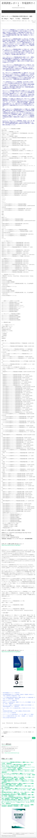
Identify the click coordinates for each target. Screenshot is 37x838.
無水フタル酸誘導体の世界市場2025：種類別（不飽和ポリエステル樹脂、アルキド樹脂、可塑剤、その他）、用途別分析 (18, 784)
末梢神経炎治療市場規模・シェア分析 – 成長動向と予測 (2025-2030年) (16, 711)
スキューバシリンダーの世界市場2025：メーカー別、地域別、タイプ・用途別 (18, 714)
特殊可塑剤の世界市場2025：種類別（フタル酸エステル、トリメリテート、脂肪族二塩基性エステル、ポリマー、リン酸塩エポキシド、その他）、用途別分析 (18, 781)
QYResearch (17, 723)
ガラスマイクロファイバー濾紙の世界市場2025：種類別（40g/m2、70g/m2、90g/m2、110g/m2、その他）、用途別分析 (17, 765)
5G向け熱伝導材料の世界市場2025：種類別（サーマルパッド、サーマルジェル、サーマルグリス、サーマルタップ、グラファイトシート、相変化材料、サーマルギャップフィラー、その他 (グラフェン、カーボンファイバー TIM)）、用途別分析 (18, 801)
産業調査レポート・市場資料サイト (18, 4)
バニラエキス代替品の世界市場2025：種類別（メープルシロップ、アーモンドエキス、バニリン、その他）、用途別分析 (18, 768)
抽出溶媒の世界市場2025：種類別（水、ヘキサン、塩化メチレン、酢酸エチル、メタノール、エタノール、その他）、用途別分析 (18, 793)
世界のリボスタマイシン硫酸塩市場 (10, 700)
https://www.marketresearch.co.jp (12, 752)
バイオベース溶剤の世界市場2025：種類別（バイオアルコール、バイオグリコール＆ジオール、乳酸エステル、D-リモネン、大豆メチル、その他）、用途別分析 (18, 771)
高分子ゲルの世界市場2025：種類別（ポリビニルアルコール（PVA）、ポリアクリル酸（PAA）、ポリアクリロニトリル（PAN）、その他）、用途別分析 (18, 790)
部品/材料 (24, 723)
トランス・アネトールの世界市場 (9, 712)
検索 (3, 736)
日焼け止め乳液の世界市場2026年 (9, 717)
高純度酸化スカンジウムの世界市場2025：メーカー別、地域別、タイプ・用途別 (18, 732)
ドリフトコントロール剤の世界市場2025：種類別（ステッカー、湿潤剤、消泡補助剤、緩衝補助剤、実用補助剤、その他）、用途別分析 (18, 805)
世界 (21, 723)
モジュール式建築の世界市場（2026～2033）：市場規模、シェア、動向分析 (18, 715)
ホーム (5, 20)
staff (4, 723)
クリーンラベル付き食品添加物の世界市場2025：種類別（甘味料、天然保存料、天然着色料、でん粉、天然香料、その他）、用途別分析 (18, 798)
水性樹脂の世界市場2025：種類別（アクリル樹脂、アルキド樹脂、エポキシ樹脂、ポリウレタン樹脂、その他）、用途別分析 (18, 778)
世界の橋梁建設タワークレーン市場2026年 (11, 692)
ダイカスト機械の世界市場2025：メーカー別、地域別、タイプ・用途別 (18, 728)
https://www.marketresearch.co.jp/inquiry (11, 545)
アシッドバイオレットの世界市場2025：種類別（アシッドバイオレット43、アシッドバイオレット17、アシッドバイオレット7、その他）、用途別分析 (18, 775)
